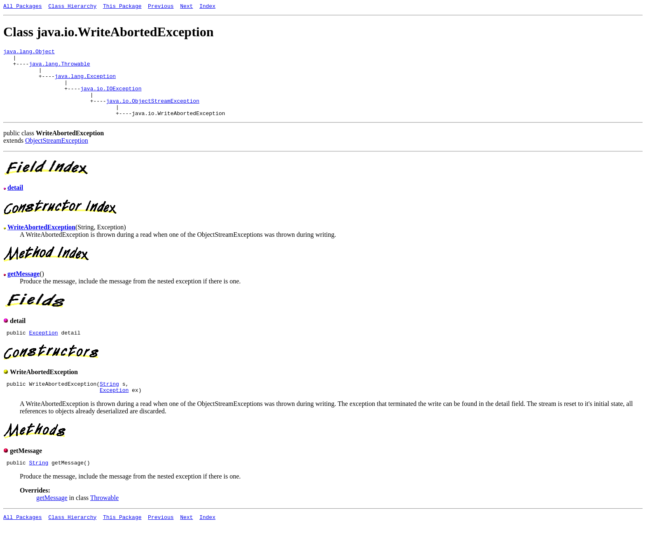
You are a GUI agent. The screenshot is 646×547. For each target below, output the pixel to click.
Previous (160, 7)
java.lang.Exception (85, 83)
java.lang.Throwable (59, 68)
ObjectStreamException (56, 155)
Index (207, 7)
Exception (43, 348)
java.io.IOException (110, 98)
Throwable (104, 517)
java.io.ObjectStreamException (152, 113)
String (109, 401)
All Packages (22, 7)
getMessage (52, 517)
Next (186, 7)
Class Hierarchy (72, 7)
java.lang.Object (29, 53)
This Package (122, 7)
